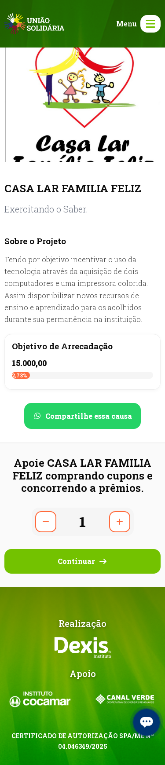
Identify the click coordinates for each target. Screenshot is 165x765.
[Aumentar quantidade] (119, 521)
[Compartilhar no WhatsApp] (82, 416)
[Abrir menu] (137, 24)
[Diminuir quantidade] (45, 521)
